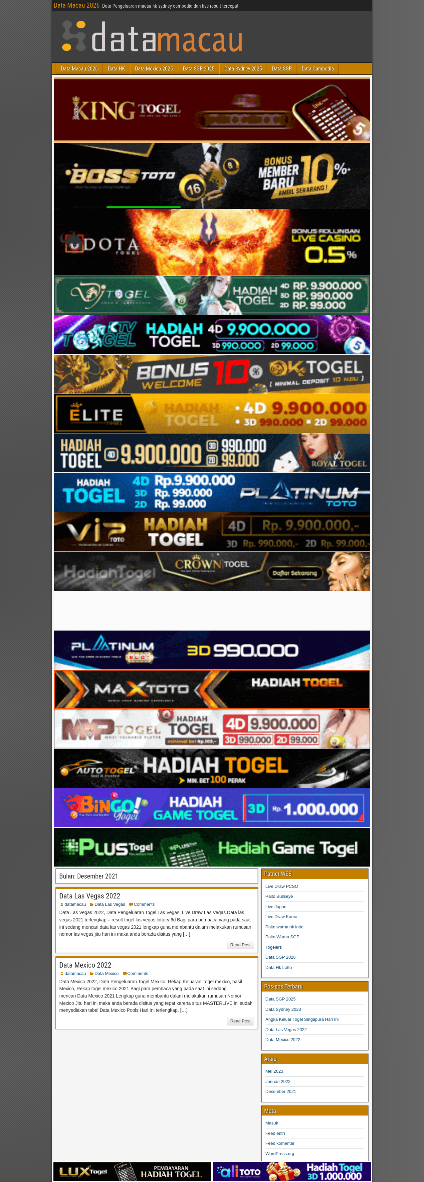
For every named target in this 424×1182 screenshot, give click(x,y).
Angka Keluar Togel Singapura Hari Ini (302, 1019)
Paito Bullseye (279, 896)
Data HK (116, 68)
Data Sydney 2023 (283, 1009)
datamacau (75, 904)
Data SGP (282, 68)
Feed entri (275, 1133)
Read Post (240, 944)
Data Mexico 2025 (154, 68)
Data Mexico (106, 973)
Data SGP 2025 (199, 68)
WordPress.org (280, 1153)
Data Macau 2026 (77, 5)
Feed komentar (280, 1143)
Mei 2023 (274, 1071)
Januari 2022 (278, 1081)
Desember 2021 (281, 1091)
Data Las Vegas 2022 (89, 896)
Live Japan (276, 906)
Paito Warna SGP (283, 936)
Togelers (274, 947)
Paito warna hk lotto (285, 926)
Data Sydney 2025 (243, 68)
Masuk (272, 1123)
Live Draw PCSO (282, 886)
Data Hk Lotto (279, 967)
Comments (144, 904)
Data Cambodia (318, 68)
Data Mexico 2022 (85, 965)
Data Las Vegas (110, 904)
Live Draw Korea (282, 916)
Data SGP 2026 (281, 957)
